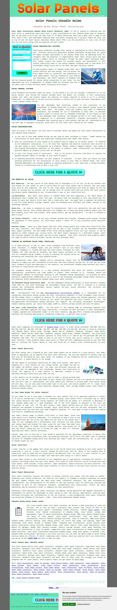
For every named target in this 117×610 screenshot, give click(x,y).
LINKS (81, 16)
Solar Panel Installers (22, 570)
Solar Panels (32, 565)
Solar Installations (66, 572)
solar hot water (90, 516)
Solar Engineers (92, 563)
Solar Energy (99, 567)
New (32, 594)
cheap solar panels (80, 532)
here (82, 559)
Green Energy (88, 570)
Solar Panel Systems (72, 570)
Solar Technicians (71, 565)
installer (54, 466)
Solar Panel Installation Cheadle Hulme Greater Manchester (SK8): (40, 31)
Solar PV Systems (42, 563)
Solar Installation (25, 563)
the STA (72, 312)
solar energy (66, 50)
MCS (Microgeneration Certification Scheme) (60, 293)
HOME (76, 16)
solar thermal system (22, 101)
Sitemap (13, 594)
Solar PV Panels (85, 567)
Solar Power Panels (52, 567)
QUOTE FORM (32, 538)
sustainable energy (41, 65)
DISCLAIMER (101, 16)
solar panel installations (68, 516)
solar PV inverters (80, 518)
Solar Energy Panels (59, 563)
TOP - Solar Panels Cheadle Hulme (26, 578)
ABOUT (87, 16)
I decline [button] (72, 604)
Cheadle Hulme (52, 327)
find (18, 546)
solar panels (61, 84)
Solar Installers (77, 563)
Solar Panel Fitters (50, 565)
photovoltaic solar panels (38, 510)
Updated (37, 594)
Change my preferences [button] (83, 604)
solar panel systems (31, 523)
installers (21, 248)
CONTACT (93, 16)
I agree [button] (65, 604)
